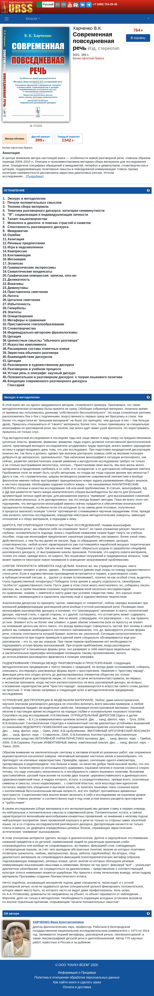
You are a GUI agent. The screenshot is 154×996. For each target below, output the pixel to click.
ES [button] (58, 4)
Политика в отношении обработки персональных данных (77, 977)
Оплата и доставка (77, 987)
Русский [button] (48, 4)
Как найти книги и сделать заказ (77, 982)
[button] (70, 4)
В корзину (138, 38)
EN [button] (64, 4)
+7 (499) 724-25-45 (105, 4)
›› (40, 138)
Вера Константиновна (58, 922)
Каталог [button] (31, 18)
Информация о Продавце (77, 972)
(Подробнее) (35, 176)
